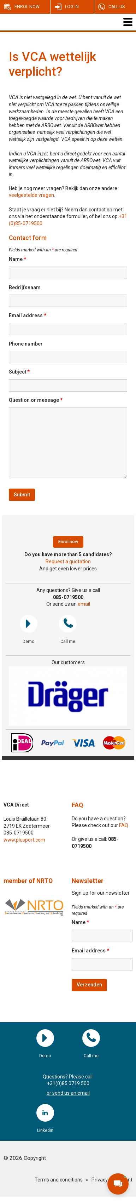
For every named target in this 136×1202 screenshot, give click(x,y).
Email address (27, 315)
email (84, 604)
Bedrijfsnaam (25, 287)
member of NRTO (28, 880)
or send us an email (68, 1093)
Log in (72, 6)
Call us (116, 6)
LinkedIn (45, 1113)
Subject (19, 372)
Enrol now (27, 6)
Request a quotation (68, 561)
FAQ (77, 805)
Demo (28, 624)
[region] (68, 696)
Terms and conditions (59, 1180)
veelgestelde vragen (31, 195)
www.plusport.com (24, 840)
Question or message (36, 400)
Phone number (26, 344)
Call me (68, 624)
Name (17, 259)
